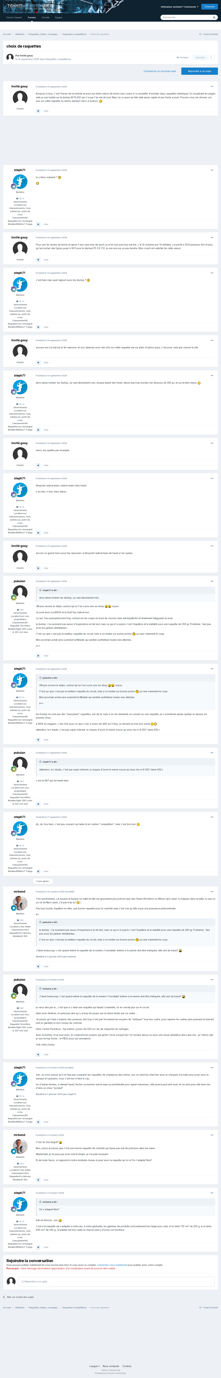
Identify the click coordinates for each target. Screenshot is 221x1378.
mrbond (19, 891)
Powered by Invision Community (110, 1373)
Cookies (126, 1366)
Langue (95, 1366)
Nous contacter (111, 1366)
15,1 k (20, 198)
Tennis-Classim (14, 17)
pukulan (19, 581)
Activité (45, 17)
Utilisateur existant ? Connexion (179, 6)
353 (20, 920)
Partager (183, 57)
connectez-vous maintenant (112, 1265)
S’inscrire (209, 6)
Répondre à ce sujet (199, 71)
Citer (46, 111)
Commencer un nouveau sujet (160, 71)
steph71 (19, 170)
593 (20, 609)
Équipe (58, 17)
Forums (32, 19)
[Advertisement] (62, 142)
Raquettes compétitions (58, 59)
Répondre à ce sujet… (35, 1281)
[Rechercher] (178, 17)
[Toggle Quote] (40, 590)
